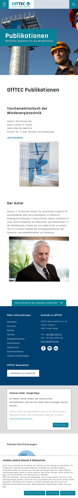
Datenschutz (13, 343)
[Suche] (73, 4)
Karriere (11, 326)
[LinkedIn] (55, 348)
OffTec (21, 4)
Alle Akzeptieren (68, 493)
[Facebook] (43, 348)
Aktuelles (12, 321)
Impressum (13, 347)
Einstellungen (52, 493)
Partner (11, 334)
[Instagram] (49, 348)
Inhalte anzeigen (60, 425)
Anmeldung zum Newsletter (23, 373)
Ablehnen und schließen (34, 493)
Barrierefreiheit (15, 351)
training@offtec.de (50, 341)
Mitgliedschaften (16, 338)
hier (4, 475)
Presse (10, 330)
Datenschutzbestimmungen (21, 418)
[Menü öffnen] (4, 4)
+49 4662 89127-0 (53, 334)
